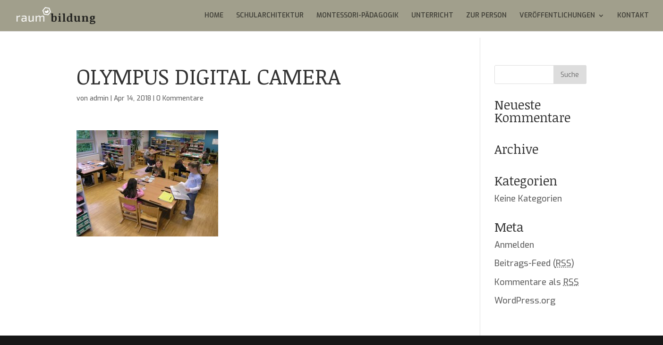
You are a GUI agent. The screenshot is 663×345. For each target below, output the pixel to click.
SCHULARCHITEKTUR (270, 16)
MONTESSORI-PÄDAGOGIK (357, 16)
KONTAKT (633, 16)
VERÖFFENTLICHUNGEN (557, 16)
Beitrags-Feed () (534, 263)
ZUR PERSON (486, 16)
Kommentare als (536, 282)
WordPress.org (524, 300)
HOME (213, 16)
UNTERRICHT (432, 16)
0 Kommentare (180, 98)
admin (99, 98)
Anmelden (514, 245)
